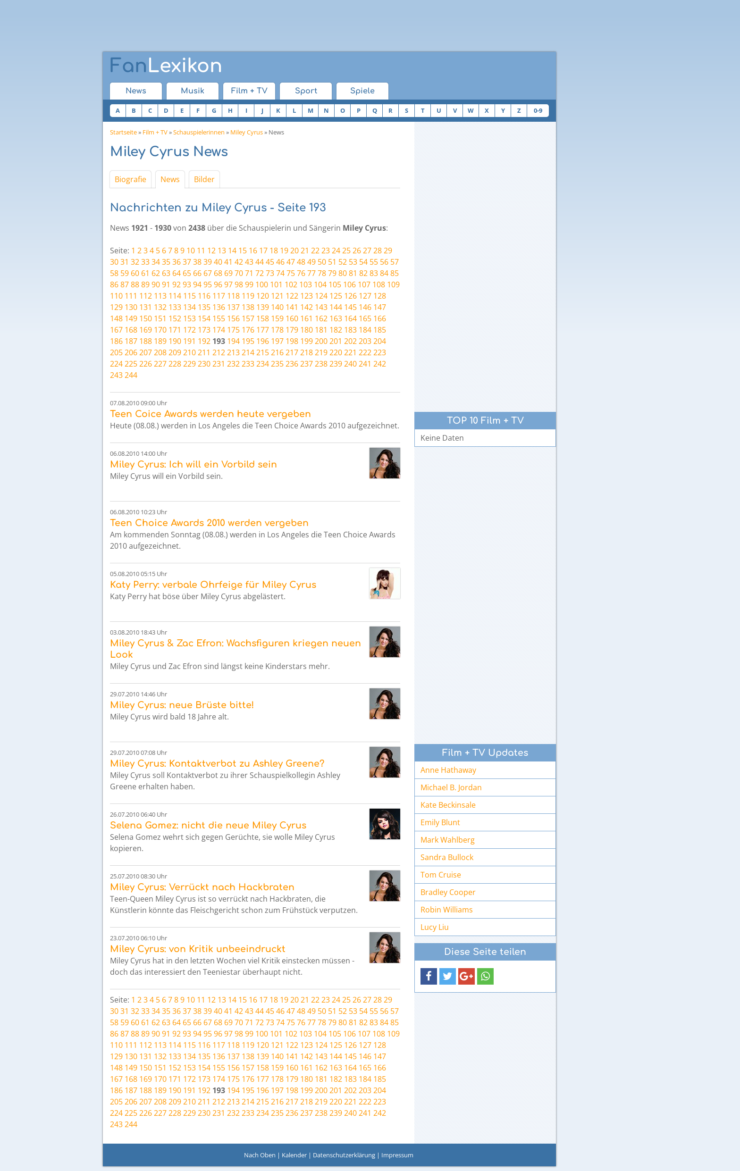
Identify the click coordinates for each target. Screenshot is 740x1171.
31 (124, 262)
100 (261, 284)
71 (249, 273)
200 (321, 341)
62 (155, 273)
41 (228, 262)
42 (239, 262)
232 (233, 364)
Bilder (204, 179)
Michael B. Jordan (451, 787)
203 (365, 341)
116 (204, 296)
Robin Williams (446, 909)
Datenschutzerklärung (344, 1155)
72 (259, 273)
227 (160, 364)
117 (218, 296)
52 (342, 262)
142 (306, 307)
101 (276, 284)
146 (365, 307)
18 (273, 250)
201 (335, 341)
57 (394, 262)
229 (189, 364)
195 (248, 341)
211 (204, 352)
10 (190, 250)
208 (160, 352)
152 (174, 318)
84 (384, 273)
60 (135, 273)
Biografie (130, 179)
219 (321, 352)
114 (174, 296)
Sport (306, 91)
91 (166, 284)
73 (270, 273)
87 (124, 284)
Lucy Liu (434, 927)
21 (305, 250)
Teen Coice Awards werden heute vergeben (210, 414)
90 (155, 284)
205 (116, 352)
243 (116, 375)
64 (176, 273)
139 (262, 307)
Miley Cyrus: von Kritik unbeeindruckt (198, 949)
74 (280, 273)
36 (176, 262)
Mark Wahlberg (447, 840)
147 (379, 307)
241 (365, 364)
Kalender (294, 1155)
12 (211, 250)
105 (334, 284)
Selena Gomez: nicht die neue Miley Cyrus (208, 825)
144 (335, 307)
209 (174, 352)
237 (306, 364)
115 (189, 296)
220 (335, 352)
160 (292, 318)
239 (335, 364)
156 (233, 318)
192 (204, 341)
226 (145, 364)
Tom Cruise (440, 875)
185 (379, 330)
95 (207, 284)
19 (284, 250)
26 (357, 250)
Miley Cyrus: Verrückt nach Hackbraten (202, 887)
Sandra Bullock (446, 857)
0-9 (538, 110)
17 (263, 250)
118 (233, 296)
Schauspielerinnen (199, 132)
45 (270, 262)
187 (131, 341)
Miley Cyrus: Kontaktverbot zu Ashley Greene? (217, 764)
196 (262, 341)
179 (292, 330)
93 (187, 284)
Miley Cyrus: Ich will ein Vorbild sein (193, 464)
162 (321, 318)
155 (218, 318)
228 (174, 364)
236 (292, 364)
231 (218, 364)
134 (189, 307)
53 (353, 262)
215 (262, 352)
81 (353, 273)
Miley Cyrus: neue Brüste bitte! (182, 705)
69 (228, 273)
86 (114, 284)
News (136, 91)
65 (187, 273)
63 (166, 273)
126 (350, 296)
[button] (428, 976)
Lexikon (166, 66)
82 (363, 273)
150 (145, 318)
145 (350, 307)
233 (248, 364)
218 (306, 352)
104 (320, 284)
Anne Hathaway (448, 770)
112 (145, 296)
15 (242, 250)
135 (204, 307)
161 (306, 318)
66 (197, 273)
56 (384, 262)
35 (166, 262)
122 (292, 296)
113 (160, 296)
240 (350, 364)
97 (228, 284)
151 (160, 318)
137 (233, 307)
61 (145, 273)
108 (378, 284)
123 (306, 296)
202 (350, 341)
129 (116, 307)
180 (306, 330)
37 (187, 262)
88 (135, 284)
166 (379, 318)
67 (207, 273)
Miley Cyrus (246, 132)
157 (248, 318)
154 (204, 318)
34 (155, 262)
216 (277, 352)
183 (350, 330)
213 (233, 352)
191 (189, 341)
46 (280, 262)
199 (306, 341)
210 (189, 352)
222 (365, 352)
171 (174, 330)
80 (342, 273)
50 (322, 262)
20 (294, 250)
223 (379, 352)
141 (292, 307)
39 (207, 262)
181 (321, 330)
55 (374, 262)
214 (248, 352)
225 (131, 364)
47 (290, 262)
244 (131, 375)
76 (301, 273)
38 (197, 262)
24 (336, 250)
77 (311, 273)
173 (204, 330)
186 (116, 341)
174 (218, 330)
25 (346, 250)
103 (305, 284)
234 (262, 364)
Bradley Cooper (448, 892)
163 (335, 318)
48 (301, 262)
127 (365, 296)
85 (394, 273)
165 (365, 318)
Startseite (123, 132)
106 (349, 284)
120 (262, 296)
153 (189, 318)
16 (253, 250)
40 (218, 262)
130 (131, 307)
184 (365, 330)
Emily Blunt (440, 822)
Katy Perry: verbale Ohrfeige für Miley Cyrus (213, 585)
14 (232, 250)
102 (291, 284)
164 (350, 318)
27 (367, 250)
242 (379, 364)
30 (114, 262)
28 (377, 250)
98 (239, 284)
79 (332, 273)
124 (321, 296)
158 (262, 318)
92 (176, 284)
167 (116, 330)
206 (131, 352)
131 (145, 307)
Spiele (362, 91)
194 (233, 341)
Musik (192, 91)
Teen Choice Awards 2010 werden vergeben (209, 523)
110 (116, 296)
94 (197, 284)
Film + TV (249, 91)
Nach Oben (260, 1155)
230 (204, 364)
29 (388, 250)
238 (321, 364)
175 (233, 330)
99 (249, 284)
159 (277, 318)
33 (145, 262)
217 (292, 352)
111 (131, 296)
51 (332, 262)
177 (262, 330)
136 (218, 307)
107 (364, 284)
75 (290, 273)
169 (145, 330)
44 (259, 262)
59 (124, 273)
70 (239, 273)
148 (116, 318)
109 (393, 284)
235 (277, 364)
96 (218, 284)
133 (174, 307)
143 (321, 307)
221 (350, 352)
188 (145, 341)
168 (131, 330)
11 (201, 250)
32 (135, 262)
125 (335, 296)
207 (145, 352)
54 (363, 262)
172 (189, 330)
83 (374, 273)
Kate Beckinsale (448, 805)
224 (116, 364)
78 (322, 273)
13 (222, 250)
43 (249, 262)
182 (335, 330)
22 (315, 250)
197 (277, 341)
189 (160, 341)
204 (379, 341)
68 (218, 273)
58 (114, 273)
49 (311, 262)
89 (145, 284)
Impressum (397, 1155)
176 (248, 330)
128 (379, 296)
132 (160, 307)
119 (248, 296)
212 (218, 352)
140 (277, 307)
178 (277, 330)
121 (277, 296)
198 (292, 341)
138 (248, 307)
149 (131, 318)
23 (325, 250)
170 (160, 330)
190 (174, 341)
